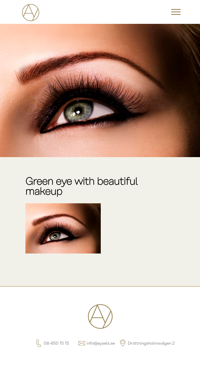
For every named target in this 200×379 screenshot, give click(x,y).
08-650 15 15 (52, 343)
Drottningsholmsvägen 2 (147, 343)
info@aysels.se (96, 343)
